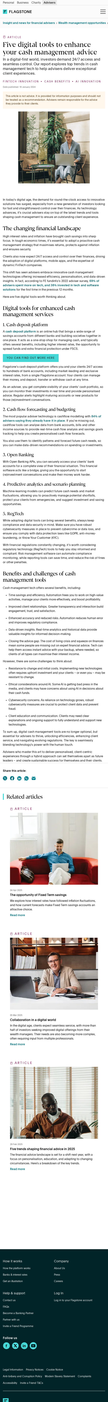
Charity (36, 2)
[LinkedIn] (24, 1348)
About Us (59, 1268)
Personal (8, 2)
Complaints (84, 1376)
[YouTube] (33, 1348)
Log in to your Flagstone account (73, 1300)
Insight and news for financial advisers (29, 23)
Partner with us (11, 1320)
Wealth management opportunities (82, 23)
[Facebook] (6, 1348)
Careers (58, 1281)
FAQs (6, 1307)
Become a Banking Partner (18, 1313)
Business (23, 2)
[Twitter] (15, 1348)
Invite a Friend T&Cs (31, 1383)
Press (57, 1275)
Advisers (49, 2)
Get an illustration (13, 1281)
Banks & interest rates (15, 1275)
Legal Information (13, 1370)
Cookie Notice (54, 1370)
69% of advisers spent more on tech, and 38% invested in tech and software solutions (51, 285)
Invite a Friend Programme (18, 1326)
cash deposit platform (21, 331)
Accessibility (10, 1383)
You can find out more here (31, 358)
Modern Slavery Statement (60, 1376)
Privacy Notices (34, 1370)
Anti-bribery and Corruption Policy (22, 1376)
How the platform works (16, 1268)
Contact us (9, 1300)
